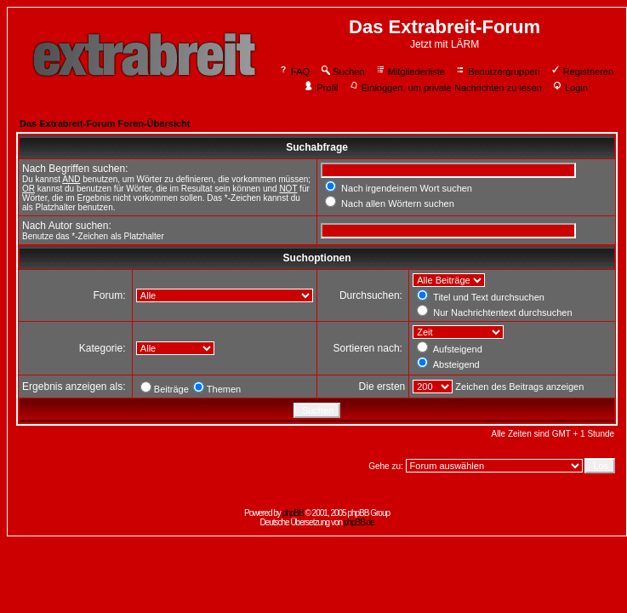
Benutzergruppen (497, 71)
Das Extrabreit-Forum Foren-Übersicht (105, 123)
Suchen (342, 71)
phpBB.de (359, 522)
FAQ (294, 71)
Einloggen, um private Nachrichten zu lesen (445, 88)
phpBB (293, 513)
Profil (321, 88)
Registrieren (581, 71)
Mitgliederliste (410, 71)
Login (570, 88)
